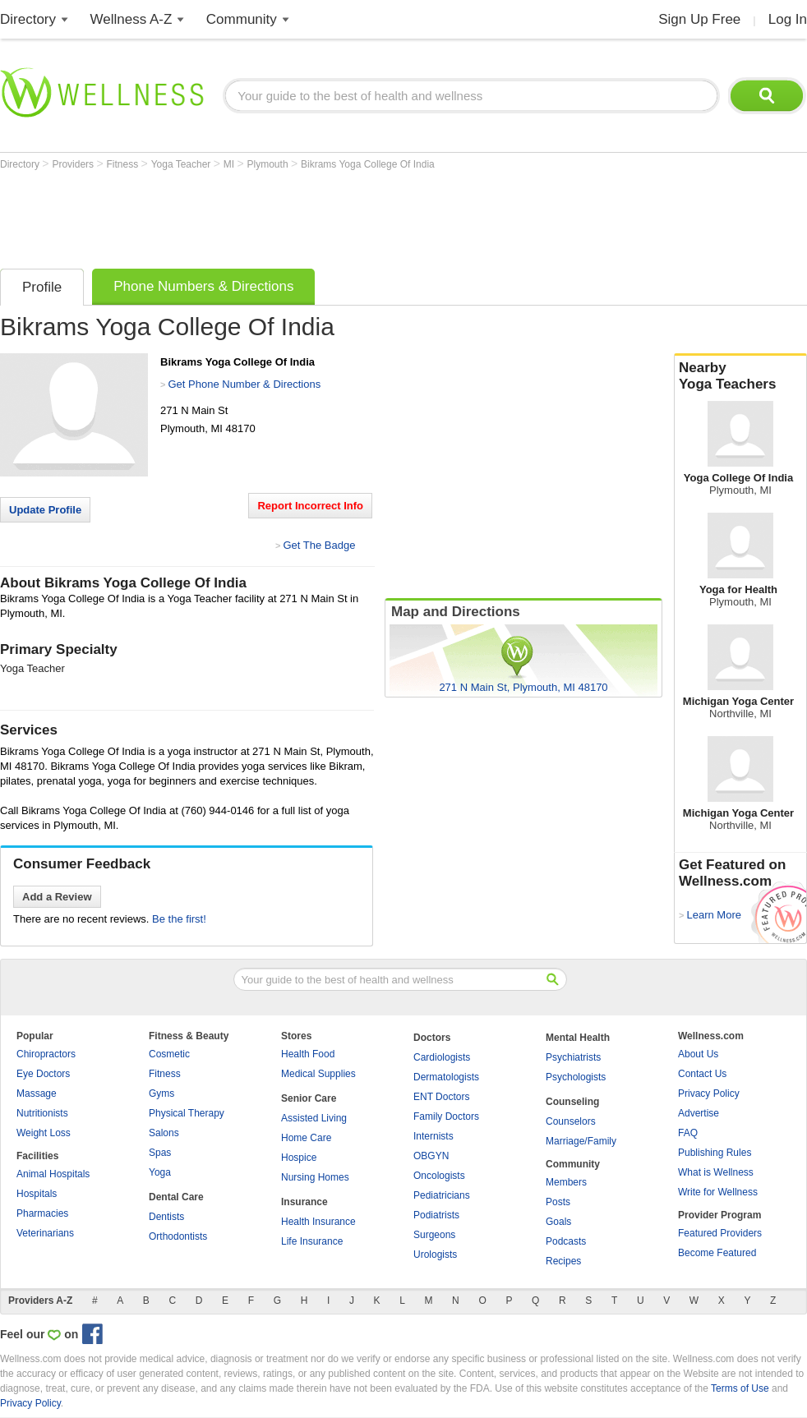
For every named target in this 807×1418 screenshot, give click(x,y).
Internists (433, 1136)
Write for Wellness (718, 1192)
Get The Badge (319, 545)
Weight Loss (43, 1133)
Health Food (307, 1054)
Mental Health (578, 1037)
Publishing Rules (714, 1152)
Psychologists (576, 1077)
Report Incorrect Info (310, 506)
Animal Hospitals (53, 1174)
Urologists (435, 1254)
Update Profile (45, 510)
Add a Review (57, 897)
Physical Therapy (186, 1113)
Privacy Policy (709, 1093)
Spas (160, 1152)
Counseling (572, 1101)
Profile (42, 287)
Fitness (124, 164)
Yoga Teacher (182, 164)
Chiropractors (46, 1054)
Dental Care (176, 1197)
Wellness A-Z (131, 19)
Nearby (740, 376)
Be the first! (179, 919)
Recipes (563, 1261)
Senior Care (308, 1098)
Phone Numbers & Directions (203, 286)
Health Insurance (318, 1221)
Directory (28, 19)
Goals (558, 1221)
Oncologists (439, 1175)
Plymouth (269, 164)
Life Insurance (312, 1241)
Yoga (160, 1172)
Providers (74, 164)
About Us (698, 1054)
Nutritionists (42, 1113)
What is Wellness (716, 1172)
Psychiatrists (573, 1057)
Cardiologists (441, 1057)
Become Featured (717, 1253)
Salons (164, 1133)
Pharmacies (42, 1213)
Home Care (306, 1138)
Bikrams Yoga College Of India (368, 164)
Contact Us (702, 1074)
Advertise (698, 1113)
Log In (787, 19)
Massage (36, 1093)
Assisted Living (314, 1118)
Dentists (166, 1216)
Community (241, 19)
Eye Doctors (43, 1074)
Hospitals (36, 1193)
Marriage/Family (581, 1141)
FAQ (688, 1133)
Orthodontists (178, 1236)
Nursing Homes (315, 1177)
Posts (558, 1202)
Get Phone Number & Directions (244, 384)
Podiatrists (436, 1215)
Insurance (304, 1202)
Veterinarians (45, 1233)
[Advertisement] (299, 215)
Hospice (298, 1157)
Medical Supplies (318, 1074)
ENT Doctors (441, 1097)
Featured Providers (720, 1233)
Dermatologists (446, 1077)
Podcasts (566, 1241)
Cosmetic (169, 1054)
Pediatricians (441, 1195)
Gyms (161, 1093)
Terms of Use (740, 1388)
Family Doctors (446, 1116)
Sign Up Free (699, 19)
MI (230, 164)
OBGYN (431, 1156)
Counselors (571, 1121)
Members (566, 1182)
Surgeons (434, 1235)
